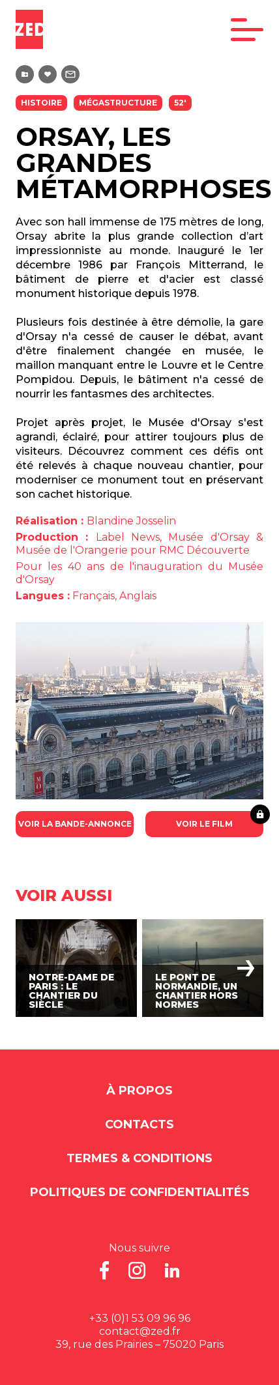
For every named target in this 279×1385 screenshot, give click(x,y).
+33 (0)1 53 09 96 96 (139, 1318)
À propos (139, 1090)
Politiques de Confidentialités (140, 1192)
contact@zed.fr (140, 1331)
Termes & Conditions (139, 1158)
